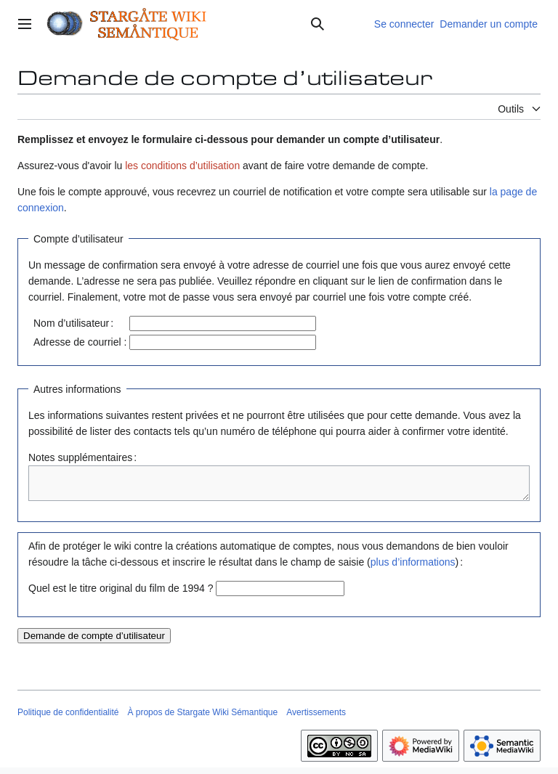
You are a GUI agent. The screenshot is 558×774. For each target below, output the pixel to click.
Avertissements (316, 719)
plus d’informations (413, 568)
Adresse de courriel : (79, 342)
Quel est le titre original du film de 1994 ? (120, 594)
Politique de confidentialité (67, 719)
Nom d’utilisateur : (73, 323)
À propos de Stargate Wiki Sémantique (202, 719)
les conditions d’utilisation (182, 165)
